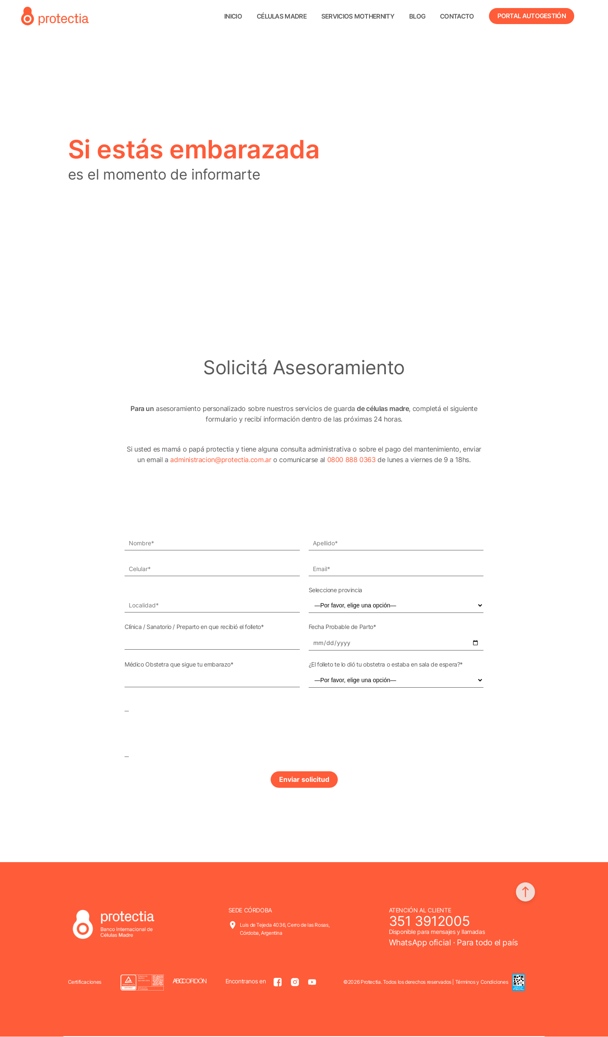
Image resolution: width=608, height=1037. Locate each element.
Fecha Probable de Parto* (342, 626)
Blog (417, 16)
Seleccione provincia (335, 589)
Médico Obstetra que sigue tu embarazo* (179, 664)
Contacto (457, 16)
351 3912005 (429, 921)
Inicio (233, 16)
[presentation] (189, 725)
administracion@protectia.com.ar (220, 459)
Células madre (282, 16)
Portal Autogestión (531, 16)
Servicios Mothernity (357, 16)
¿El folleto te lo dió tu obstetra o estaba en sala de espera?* (386, 664)
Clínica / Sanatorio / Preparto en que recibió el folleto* (194, 626)
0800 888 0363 (351, 459)
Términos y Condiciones (481, 982)
